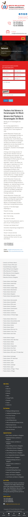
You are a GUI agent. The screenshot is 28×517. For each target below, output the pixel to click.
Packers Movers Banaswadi (9, 292)
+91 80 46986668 (18, 26)
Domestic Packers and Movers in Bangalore (13, 442)
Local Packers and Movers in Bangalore (15, 477)
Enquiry (8, 402)
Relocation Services (10, 418)
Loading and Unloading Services (13, 413)
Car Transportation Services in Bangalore (15, 455)
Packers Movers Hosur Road (9, 350)
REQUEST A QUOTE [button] (23, 17)
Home (7, 386)
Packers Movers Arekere (8, 285)
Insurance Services (10, 429)
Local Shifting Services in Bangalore (14, 453)
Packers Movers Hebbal (8, 342)
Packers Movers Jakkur (8, 362)
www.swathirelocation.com (16, 251)
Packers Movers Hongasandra (10, 346)
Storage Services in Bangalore (13, 457)
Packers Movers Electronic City (10, 329)
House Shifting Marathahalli (12, 468)
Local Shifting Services (11, 420)
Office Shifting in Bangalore (9, 275)
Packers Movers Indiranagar (9, 356)
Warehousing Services (11, 425)
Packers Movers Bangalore (9, 294)
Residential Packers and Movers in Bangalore (14, 438)
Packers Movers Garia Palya (9, 333)
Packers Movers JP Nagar (9, 371)
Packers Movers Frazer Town (9, 331)
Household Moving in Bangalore (10, 267)
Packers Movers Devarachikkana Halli (11, 321)
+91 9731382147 (18, 22)
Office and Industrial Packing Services (14, 422)
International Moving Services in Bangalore (13, 460)
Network (8, 393)
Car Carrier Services (10, 415)
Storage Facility (9, 398)
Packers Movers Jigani (8, 367)
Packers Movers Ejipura (8, 327)
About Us (8, 388)
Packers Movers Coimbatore (9, 312)
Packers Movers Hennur (8, 344)
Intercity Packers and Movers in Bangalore (13, 464)
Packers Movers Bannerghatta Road (11, 296)
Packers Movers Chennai (8, 310)
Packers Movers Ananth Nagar (10, 281)
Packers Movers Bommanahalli (10, 300)
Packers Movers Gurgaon (8, 337)
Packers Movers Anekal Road (9, 283)
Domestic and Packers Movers (10, 262)
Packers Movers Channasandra (10, 308)
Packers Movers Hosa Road (9, 348)
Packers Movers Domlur (8, 325)
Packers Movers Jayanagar (9, 364)
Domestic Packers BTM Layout (10, 265)
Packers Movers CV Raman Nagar (10, 315)
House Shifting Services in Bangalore (14, 446)
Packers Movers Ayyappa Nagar (10, 287)
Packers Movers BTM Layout (9, 304)
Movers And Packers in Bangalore (13, 474)
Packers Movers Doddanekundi (10, 323)
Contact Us (8, 405)
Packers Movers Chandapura (9, 306)
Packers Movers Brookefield (9, 302)
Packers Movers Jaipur (8, 360)
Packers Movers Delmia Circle (10, 319)
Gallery (7, 395)
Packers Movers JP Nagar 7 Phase (11, 369)
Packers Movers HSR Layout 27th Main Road (13, 352)
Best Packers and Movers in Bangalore (15, 435)
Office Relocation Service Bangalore (11, 273)
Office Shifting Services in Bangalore (14, 450)
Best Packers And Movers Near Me (14, 427)
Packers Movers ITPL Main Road (10, 358)
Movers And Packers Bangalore (13, 472)
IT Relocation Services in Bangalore (14, 448)
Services (8, 391)
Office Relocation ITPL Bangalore (10, 271)
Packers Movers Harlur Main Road (10, 339)
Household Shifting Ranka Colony (13, 470)
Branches (8, 400)
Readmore (6, 494)
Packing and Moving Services (12, 411)
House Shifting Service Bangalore (10, 269)
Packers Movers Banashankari (10, 290)
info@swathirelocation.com (19, 33)
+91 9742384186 (18, 24)
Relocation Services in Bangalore (10, 277)
